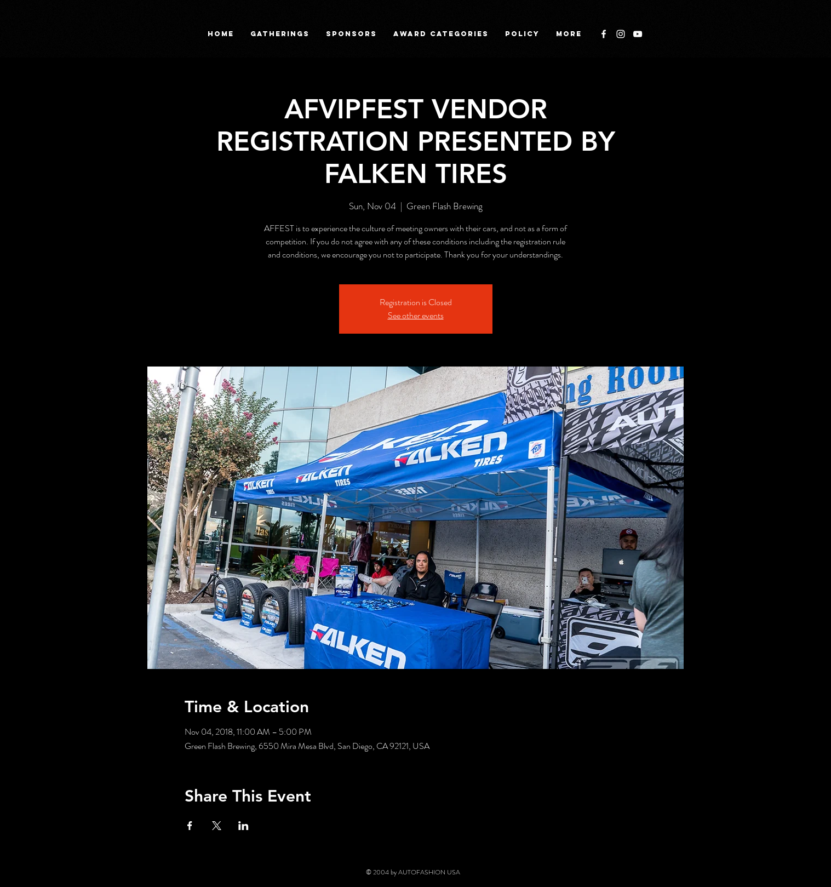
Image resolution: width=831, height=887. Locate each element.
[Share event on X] (216, 825)
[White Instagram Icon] (620, 33)
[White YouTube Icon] (637, 33)
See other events (416, 315)
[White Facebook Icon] (603, 33)
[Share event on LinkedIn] (243, 825)
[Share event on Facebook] (190, 825)
